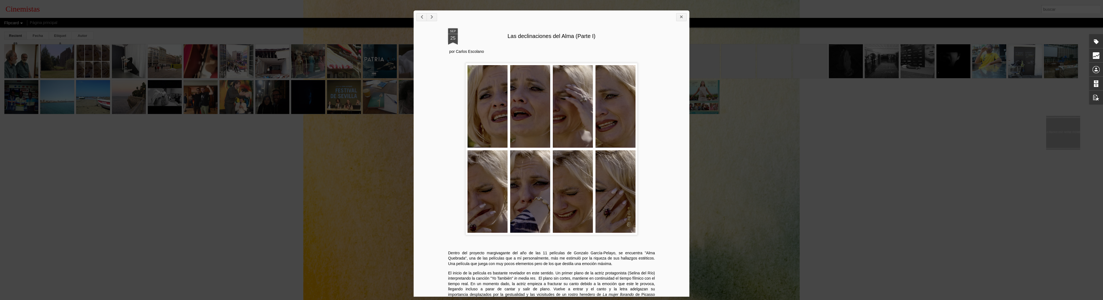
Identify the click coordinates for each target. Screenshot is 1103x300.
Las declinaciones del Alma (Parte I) (567, 38)
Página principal (43, 22)
